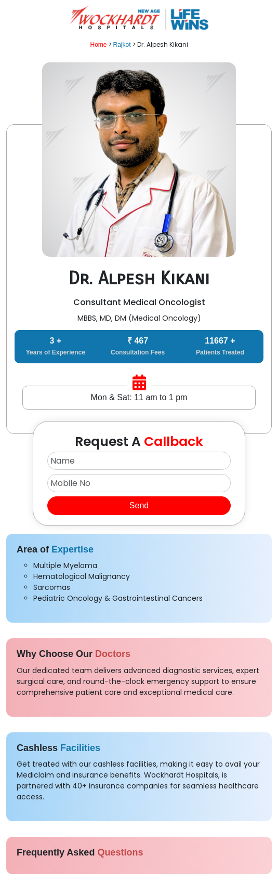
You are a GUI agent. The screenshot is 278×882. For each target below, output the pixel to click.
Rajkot (122, 44)
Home (98, 44)
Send (139, 505)
